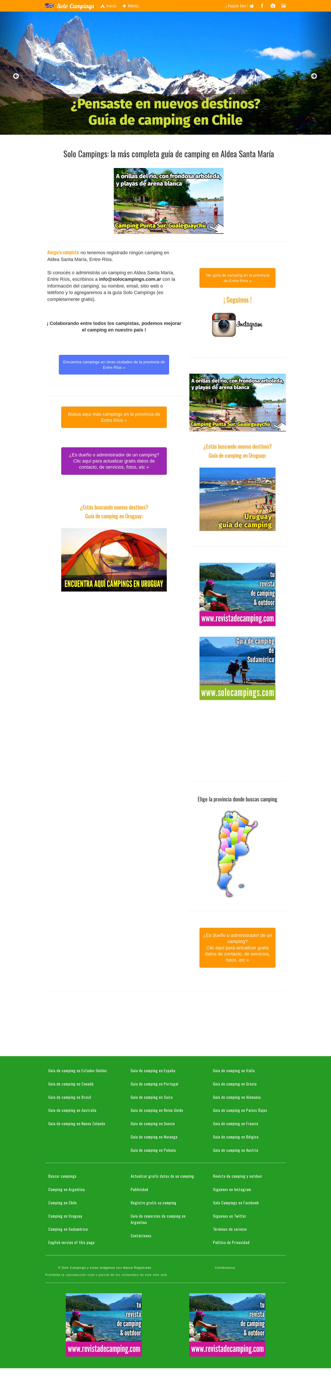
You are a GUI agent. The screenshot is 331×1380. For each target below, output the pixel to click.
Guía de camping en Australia (72, 1110)
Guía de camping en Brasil (69, 1097)
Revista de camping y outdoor (237, 1176)
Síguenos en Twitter (229, 1216)
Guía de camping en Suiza (152, 1097)
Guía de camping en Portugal (154, 1084)
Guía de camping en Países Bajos (240, 1110)
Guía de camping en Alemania (237, 1097)
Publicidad (139, 1189)
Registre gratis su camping (153, 1202)
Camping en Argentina (66, 1189)
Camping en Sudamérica (68, 1229)
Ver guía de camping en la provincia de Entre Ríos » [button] (237, 278)
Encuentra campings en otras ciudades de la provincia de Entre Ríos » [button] (114, 364)
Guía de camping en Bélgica (236, 1137)
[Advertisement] (114, 631)
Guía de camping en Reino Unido (157, 1110)
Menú (130, 6)
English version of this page (71, 1242)
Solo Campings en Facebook (236, 1202)
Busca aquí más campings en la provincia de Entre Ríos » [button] (114, 417)
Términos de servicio (230, 1229)
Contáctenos (141, 1235)
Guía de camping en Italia (234, 1070)
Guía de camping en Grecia (235, 1084)
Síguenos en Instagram (232, 1189)
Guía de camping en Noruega (154, 1137)
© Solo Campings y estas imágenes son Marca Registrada (104, 1267)
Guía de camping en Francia (235, 1123)
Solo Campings (75, 6)
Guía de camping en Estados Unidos (77, 1070)
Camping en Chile (62, 1202)
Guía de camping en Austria (235, 1150)
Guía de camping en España (153, 1070)
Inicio (108, 6)
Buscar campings (62, 1176)
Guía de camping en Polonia (153, 1150)
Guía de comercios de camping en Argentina (158, 1219)
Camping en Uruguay (65, 1216)
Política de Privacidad (231, 1242)
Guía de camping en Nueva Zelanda (76, 1123)
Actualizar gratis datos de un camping (162, 1176)
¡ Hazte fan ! (239, 6)
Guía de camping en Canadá (71, 1084)
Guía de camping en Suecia (153, 1123)
